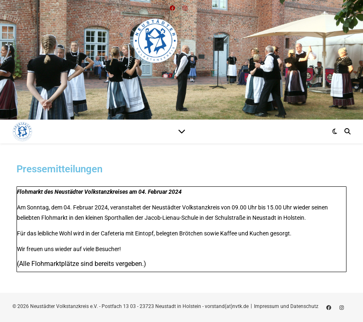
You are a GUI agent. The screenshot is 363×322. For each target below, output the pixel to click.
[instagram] (341, 307)
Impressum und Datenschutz (286, 306)
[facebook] (329, 307)
